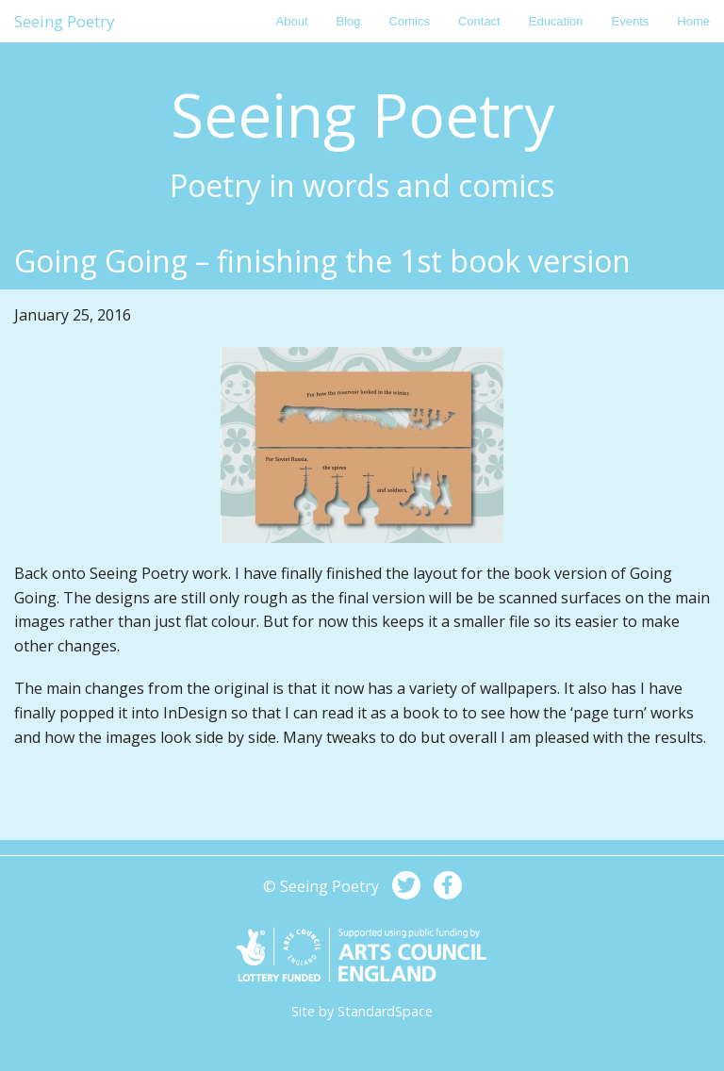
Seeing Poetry (64, 21)
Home (693, 21)
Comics (409, 21)
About (292, 21)
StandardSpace (385, 1011)
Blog (349, 21)
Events (631, 21)
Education (556, 21)
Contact (479, 21)
